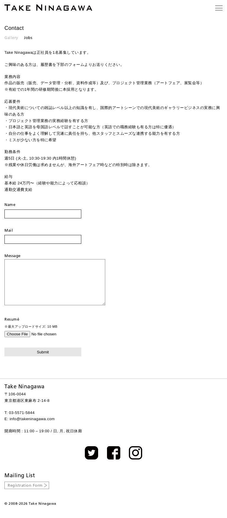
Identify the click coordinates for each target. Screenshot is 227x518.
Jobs (28, 37)
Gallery (11, 37)
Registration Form (25, 494)
